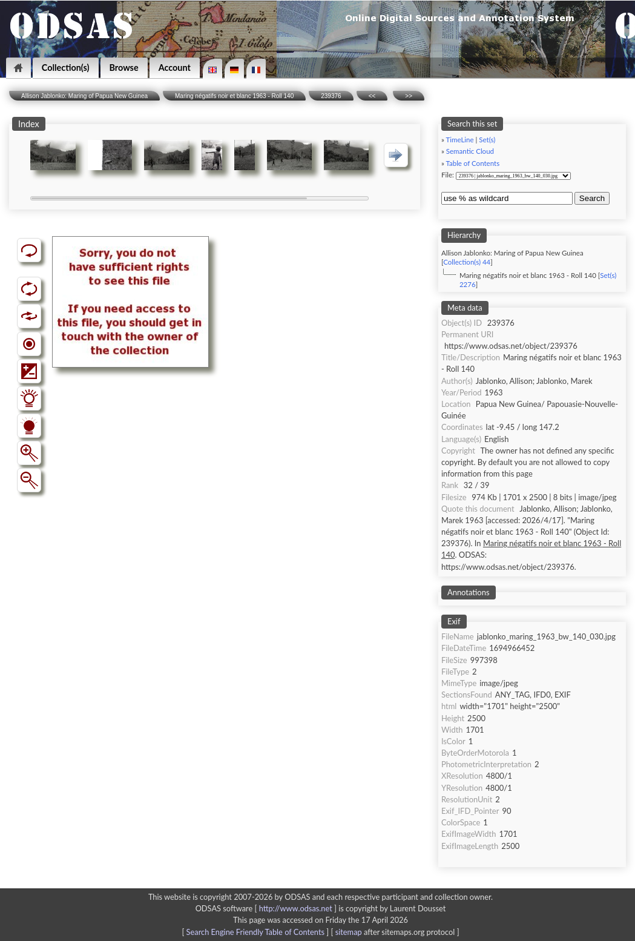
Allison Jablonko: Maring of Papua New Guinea (84, 96)
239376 (331, 96)
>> (408, 96)
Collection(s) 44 (466, 262)
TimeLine (459, 140)
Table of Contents (472, 163)
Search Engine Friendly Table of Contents (255, 932)
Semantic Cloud (470, 151)
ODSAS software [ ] (267, 908)
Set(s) (487, 140)
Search (592, 198)
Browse (124, 67)
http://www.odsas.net (295, 908)
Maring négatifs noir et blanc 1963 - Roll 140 (234, 96)
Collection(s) (66, 67)
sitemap (348, 932)
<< (372, 96)
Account (175, 67)
